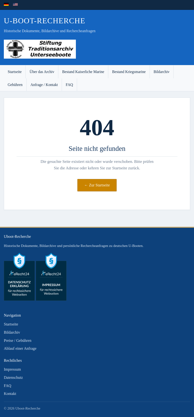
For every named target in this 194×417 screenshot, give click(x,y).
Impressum (12, 369)
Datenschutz (13, 377)
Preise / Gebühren (17, 340)
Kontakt (10, 394)
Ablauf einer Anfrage (20, 348)
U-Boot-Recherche (44, 20)
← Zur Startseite (97, 185)
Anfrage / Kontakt (44, 85)
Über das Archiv (42, 72)
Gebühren (15, 85)
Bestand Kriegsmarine (129, 72)
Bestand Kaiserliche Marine (83, 72)
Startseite (15, 72)
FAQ (69, 85)
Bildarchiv (162, 72)
